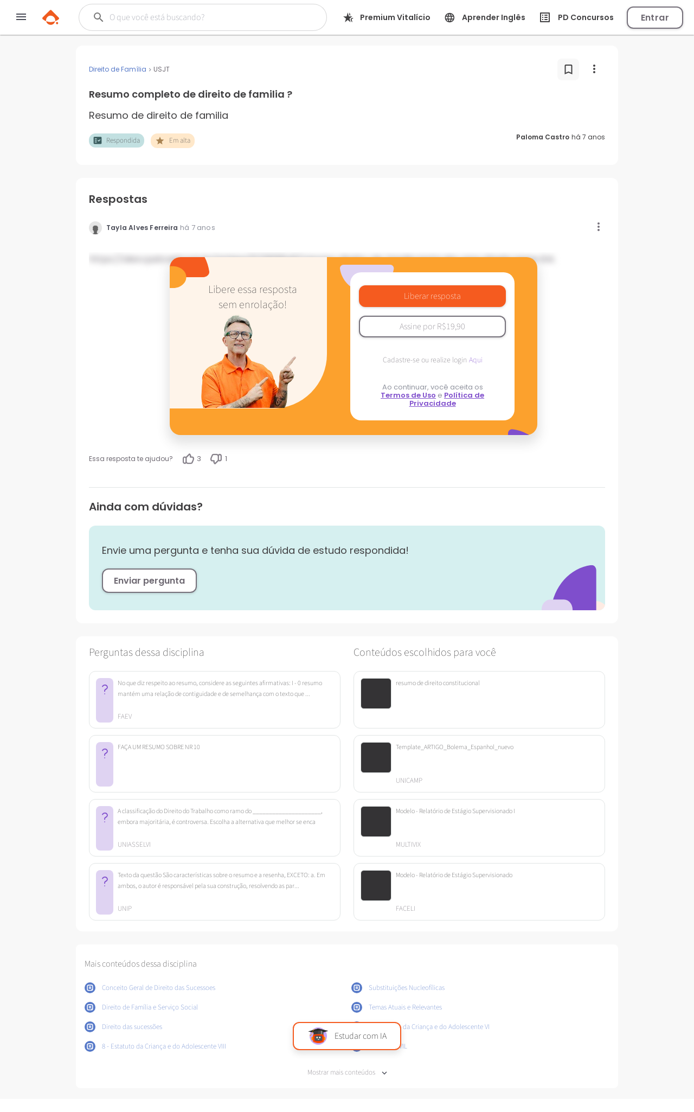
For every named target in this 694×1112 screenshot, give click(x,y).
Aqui (476, 360)
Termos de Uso (408, 395)
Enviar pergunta (149, 580)
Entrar (655, 17)
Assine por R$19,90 (432, 327)
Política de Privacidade (447, 399)
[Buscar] (196, 17)
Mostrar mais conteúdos (347, 1072)
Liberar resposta (432, 296)
